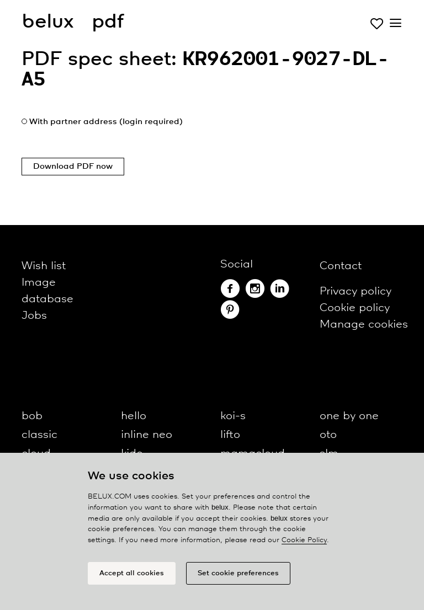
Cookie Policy (304, 540)
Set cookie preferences (238, 573)
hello (133, 416)
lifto (230, 435)
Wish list (44, 266)
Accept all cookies (131, 573)
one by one (349, 416)
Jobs (34, 316)
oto (328, 435)
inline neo (146, 435)
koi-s (233, 416)
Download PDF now (73, 166)
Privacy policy (355, 291)
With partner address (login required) (106, 122)
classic (39, 435)
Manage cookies (364, 324)
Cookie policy (355, 308)
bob (32, 416)
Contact (341, 266)
